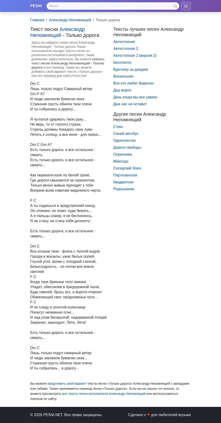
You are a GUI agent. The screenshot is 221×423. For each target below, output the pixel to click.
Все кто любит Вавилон (133, 83)
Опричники (122, 154)
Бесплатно (122, 62)
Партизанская (125, 175)
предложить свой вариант (67, 383)
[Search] (113, 6)
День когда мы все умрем (135, 97)
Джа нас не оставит (130, 104)
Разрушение (123, 189)
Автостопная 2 (125, 49)
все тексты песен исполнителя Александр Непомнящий (104, 394)
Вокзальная (123, 76)
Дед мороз (122, 90)
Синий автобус (125, 134)
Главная (37, 20)
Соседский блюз (127, 168)
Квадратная (123, 182)
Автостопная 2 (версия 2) (134, 55)
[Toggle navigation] (186, 6)
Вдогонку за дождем (130, 69)
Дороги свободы (127, 147)
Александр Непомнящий (70, 20)
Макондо (120, 161)
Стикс (118, 127)
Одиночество (124, 140)
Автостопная (124, 42)
